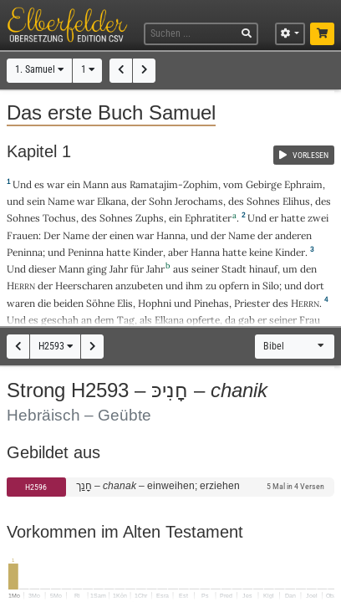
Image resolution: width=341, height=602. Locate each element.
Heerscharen (84, 285)
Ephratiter (208, 218)
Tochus (59, 218)
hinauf (263, 269)
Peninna (25, 252)
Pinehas (211, 303)
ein (73, 184)
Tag (126, 320)
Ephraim (303, 184)
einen (121, 235)
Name (61, 201)
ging (97, 269)
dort (314, 285)
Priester (252, 303)
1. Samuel (39, 69)
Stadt (234, 269)
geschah (60, 320)
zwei (318, 218)
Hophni (154, 303)
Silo (270, 285)
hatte (118, 252)
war (55, 184)
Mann (96, 184)
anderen (293, 235)
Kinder (148, 252)
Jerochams (199, 201)
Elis (125, 303)
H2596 (36, 487)
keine (260, 252)
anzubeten (139, 285)
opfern (234, 285)
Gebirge (264, 184)
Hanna (171, 235)
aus (119, 184)
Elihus (296, 201)
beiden (68, 303)
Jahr (118, 269)
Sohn (160, 201)
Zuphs (149, 218)
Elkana (111, 201)
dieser (42, 269)
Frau (309, 320)
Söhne (100, 303)
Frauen (22, 235)
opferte (203, 320)
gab (246, 320)
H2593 (55, 346)
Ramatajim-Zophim (174, 184)
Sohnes (263, 201)
